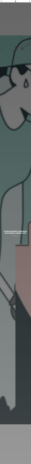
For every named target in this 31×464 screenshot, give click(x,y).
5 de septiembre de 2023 (15, 235)
